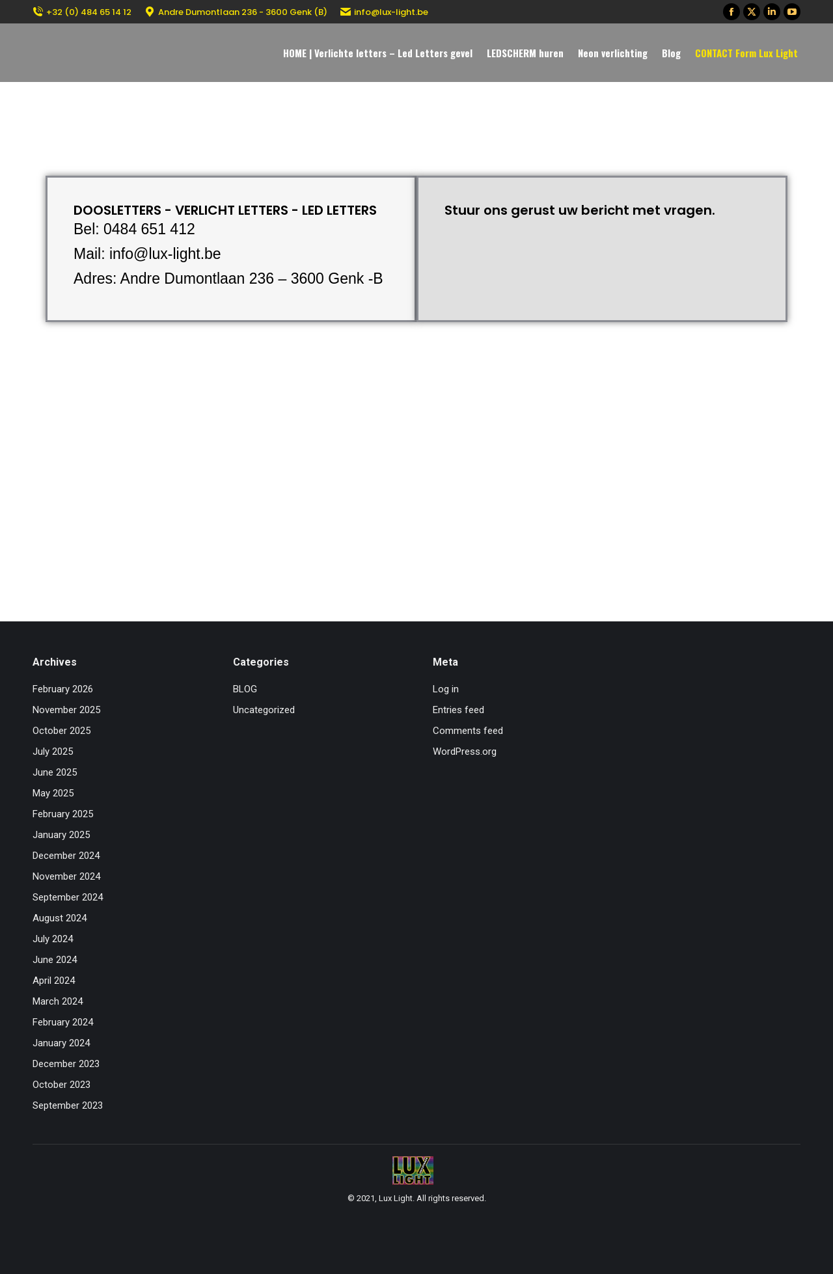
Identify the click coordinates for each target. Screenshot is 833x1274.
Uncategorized (264, 710)
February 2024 (63, 1022)
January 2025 (61, 835)
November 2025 (66, 710)
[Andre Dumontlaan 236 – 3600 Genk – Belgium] (416, 426)
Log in (446, 689)
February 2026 (63, 689)
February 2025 (63, 814)
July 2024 (53, 939)
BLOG (245, 689)
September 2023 (68, 1105)
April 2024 (54, 980)
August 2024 (60, 918)
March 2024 (58, 1001)
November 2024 (66, 876)
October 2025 (61, 731)
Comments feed (468, 731)
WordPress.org (465, 751)
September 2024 (68, 897)
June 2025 (55, 772)
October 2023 (61, 1085)
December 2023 (66, 1064)
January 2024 (61, 1043)
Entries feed (458, 710)
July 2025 (53, 751)
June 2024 (55, 960)
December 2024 (66, 855)
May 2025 (53, 793)
